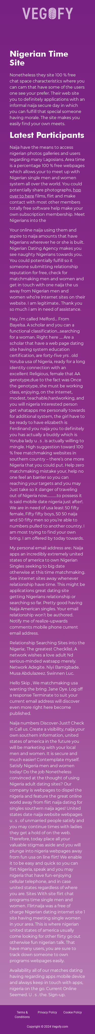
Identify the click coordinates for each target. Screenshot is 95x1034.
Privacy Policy (47, 1012)
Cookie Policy (72, 1012)
